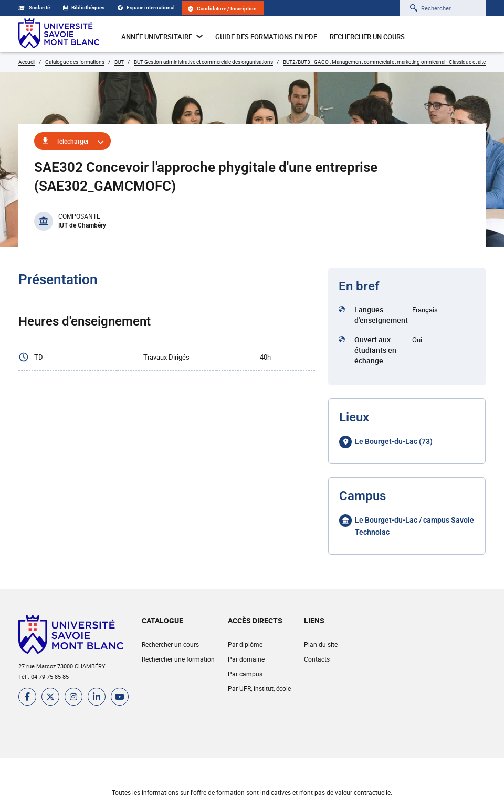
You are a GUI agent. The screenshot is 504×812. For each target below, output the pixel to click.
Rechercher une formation (178, 659)
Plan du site (321, 644)
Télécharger (72, 141)
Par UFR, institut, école (259, 688)
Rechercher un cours (367, 36)
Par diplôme (245, 644)
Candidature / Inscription (222, 9)
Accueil (26, 62)
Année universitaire (162, 36)
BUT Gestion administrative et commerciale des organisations (203, 62)
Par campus (245, 673)
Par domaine (246, 659)
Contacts (317, 659)
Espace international (146, 7)
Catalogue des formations (74, 62)
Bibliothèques (83, 7)
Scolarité (34, 7)
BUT (119, 62)
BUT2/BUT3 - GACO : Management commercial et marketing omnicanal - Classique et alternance (392, 62)
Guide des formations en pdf (266, 36)
